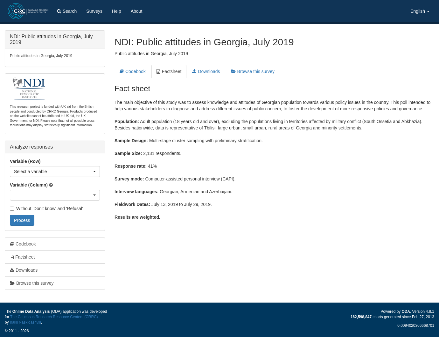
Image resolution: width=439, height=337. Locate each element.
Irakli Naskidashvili (25, 322)
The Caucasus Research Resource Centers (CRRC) (54, 317)
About (137, 11)
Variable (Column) (29, 184)
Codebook (133, 71)
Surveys (94, 11)
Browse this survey (253, 71)
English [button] (419, 11)
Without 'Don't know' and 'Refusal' (46, 208)
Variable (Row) (25, 161)
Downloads (206, 71)
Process (22, 220)
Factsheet (169, 71)
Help (116, 11)
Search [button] (67, 11)
